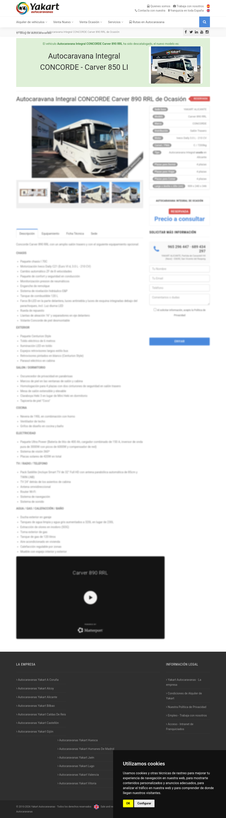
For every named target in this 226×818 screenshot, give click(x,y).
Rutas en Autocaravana (146, 22)
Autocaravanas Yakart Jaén (75, 757)
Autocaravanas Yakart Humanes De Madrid (85, 749)
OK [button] (128, 803)
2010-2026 (24, 806)
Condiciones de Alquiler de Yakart (184, 696)
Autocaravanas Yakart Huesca (77, 740)
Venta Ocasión (90, 22)
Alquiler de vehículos (31, 22)
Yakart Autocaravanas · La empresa (183, 682)
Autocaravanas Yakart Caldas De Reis (41, 714)
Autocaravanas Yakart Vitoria (76, 783)
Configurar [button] (144, 803)
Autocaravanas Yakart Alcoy (35, 688)
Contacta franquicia (169, 10)
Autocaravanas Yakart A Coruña (37, 679)
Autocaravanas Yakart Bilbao (35, 705)
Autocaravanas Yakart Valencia (78, 774)
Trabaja (188, 6)
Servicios (115, 22)
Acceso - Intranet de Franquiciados (179, 726)
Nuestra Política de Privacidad (186, 707)
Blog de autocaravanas (34, 33)
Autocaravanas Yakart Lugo (75, 766)
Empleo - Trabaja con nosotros (186, 715)
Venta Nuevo (63, 22)
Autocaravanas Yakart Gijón (34, 731)
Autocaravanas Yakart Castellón (37, 723)
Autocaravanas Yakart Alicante (36, 697)
